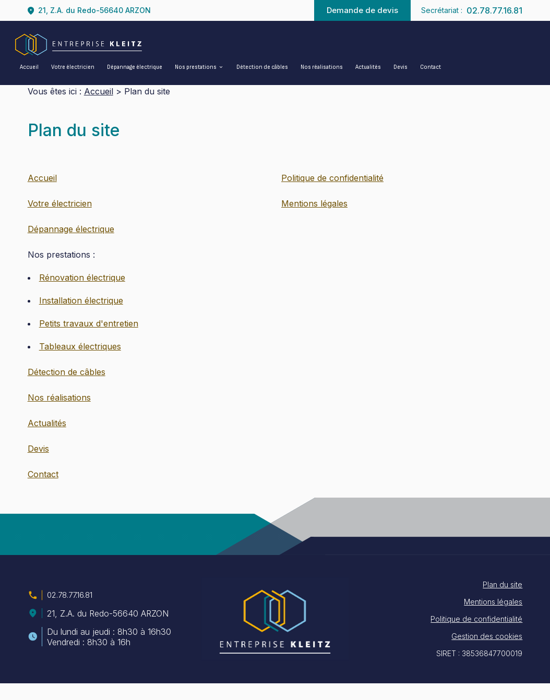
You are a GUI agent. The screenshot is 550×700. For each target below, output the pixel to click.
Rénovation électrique (82, 294)
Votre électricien (72, 67)
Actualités (368, 67)
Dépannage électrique (134, 67)
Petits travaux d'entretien (88, 340)
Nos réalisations (322, 67)
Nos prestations (196, 67)
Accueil (29, 67)
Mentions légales (314, 220)
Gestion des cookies (486, 652)
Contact (430, 67)
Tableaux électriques (80, 363)
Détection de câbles (262, 67)
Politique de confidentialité (332, 194)
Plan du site (502, 601)
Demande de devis (362, 10)
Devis (400, 67)
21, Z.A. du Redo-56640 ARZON (94, 10)
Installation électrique (81, 317)
